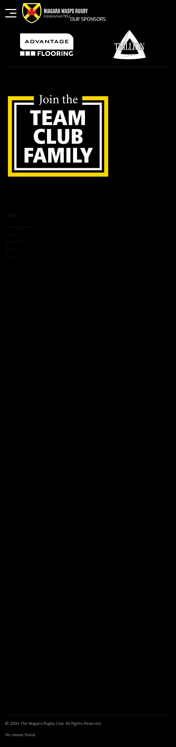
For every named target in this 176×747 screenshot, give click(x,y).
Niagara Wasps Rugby (66, 10)
